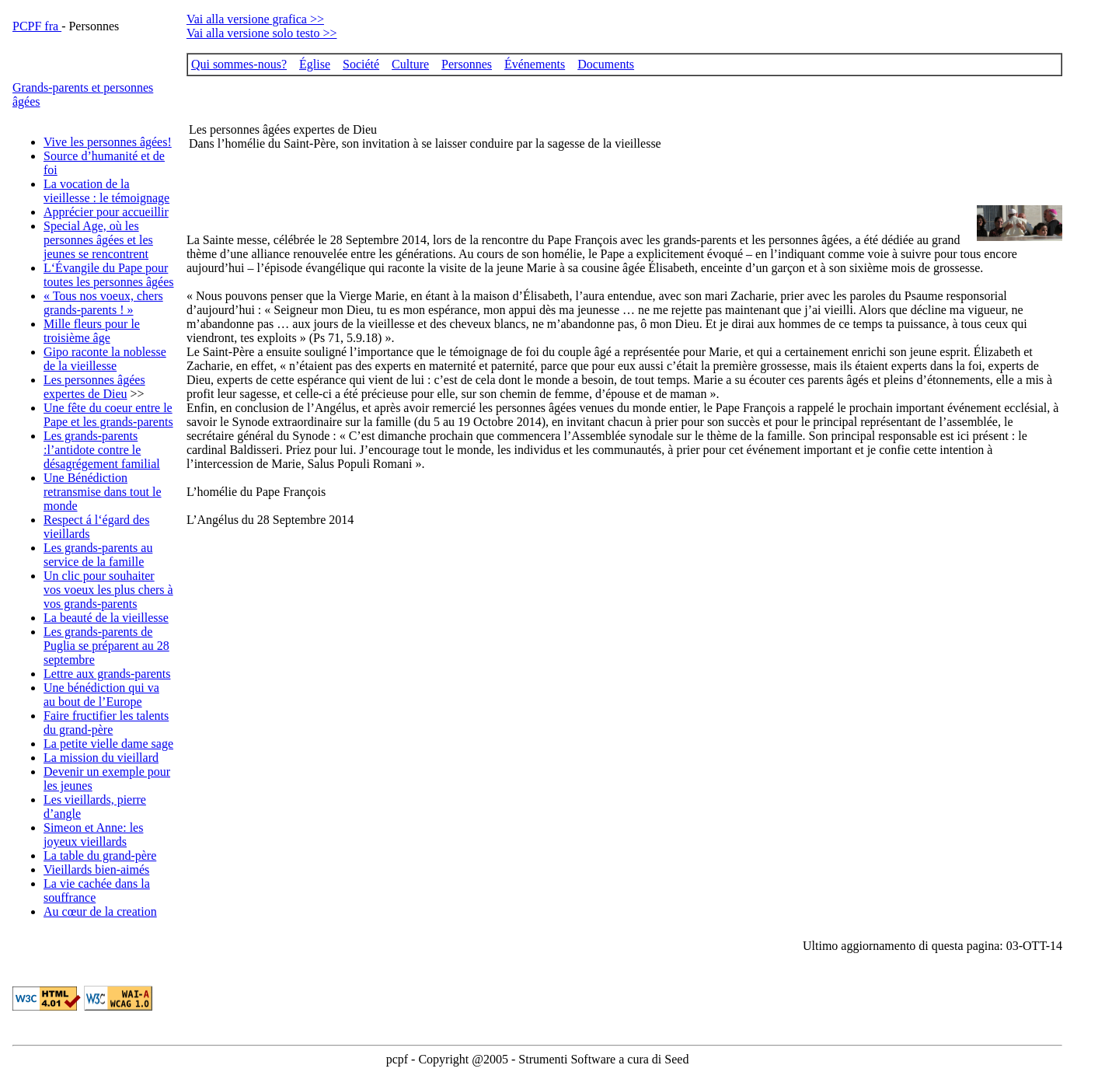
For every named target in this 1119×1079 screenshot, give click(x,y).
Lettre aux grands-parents (107, 673)
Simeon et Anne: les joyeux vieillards (93, 834)
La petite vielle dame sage (108, 743)
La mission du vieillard (101, 757)
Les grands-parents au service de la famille (98, 554)
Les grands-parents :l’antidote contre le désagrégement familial (102, 449)
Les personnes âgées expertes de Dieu (94, 386)
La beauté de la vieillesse (106, 617)
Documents (605, 64)
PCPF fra (36, 26)
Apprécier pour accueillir (106, 211)
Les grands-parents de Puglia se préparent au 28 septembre (106, 645)
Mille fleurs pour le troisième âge (92, 330)
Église (314, 64)
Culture (410, 64)
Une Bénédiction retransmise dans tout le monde (103, 491)
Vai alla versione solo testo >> (261, 33)
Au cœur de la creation (100, 911)
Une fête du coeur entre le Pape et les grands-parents (108, 414)
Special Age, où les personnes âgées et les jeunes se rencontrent (98, 239)
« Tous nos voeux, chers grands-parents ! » (103, 302)
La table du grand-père (100, 855)
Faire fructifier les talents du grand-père (106, 722)
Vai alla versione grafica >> (255, 19)
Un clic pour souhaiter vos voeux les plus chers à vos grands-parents (108, 589)
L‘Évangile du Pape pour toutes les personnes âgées (109, 274)
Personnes (466, 64)
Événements (534, 64)
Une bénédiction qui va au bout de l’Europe (101, 694)
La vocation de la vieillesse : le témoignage (106, 190)
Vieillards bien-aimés (96, 869)
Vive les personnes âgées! (108, 141)
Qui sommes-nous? (239, 64)
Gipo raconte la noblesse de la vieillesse (105, 358)
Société (361, 64)
